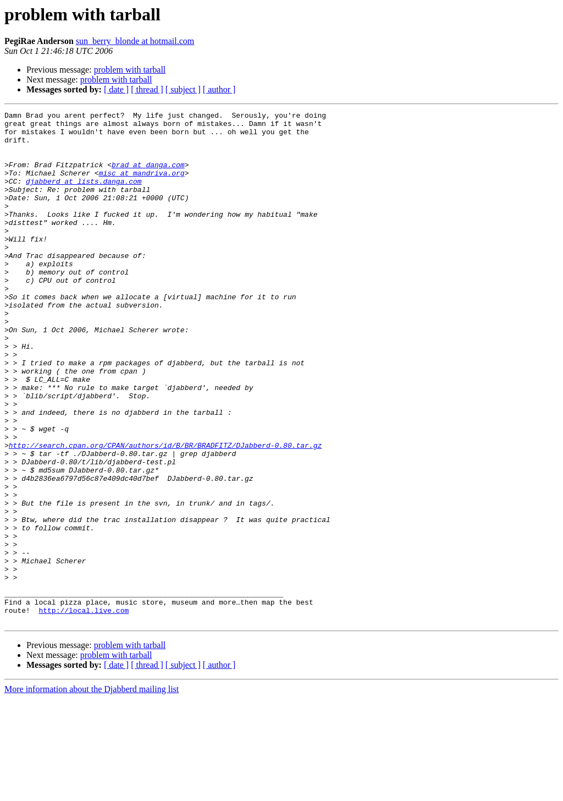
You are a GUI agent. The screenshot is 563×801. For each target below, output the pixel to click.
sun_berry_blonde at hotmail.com (135, 41)
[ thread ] (147, 89)
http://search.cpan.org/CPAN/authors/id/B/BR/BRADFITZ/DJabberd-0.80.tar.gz (165, 513)
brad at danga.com (148, 176)
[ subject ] (183, 89)
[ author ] (219, 89)
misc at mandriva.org (142, 186)
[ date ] (116, 89)
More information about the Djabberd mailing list (91, 791)
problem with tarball (130, 69)
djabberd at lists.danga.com (84, 196)
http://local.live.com (83, 711)
